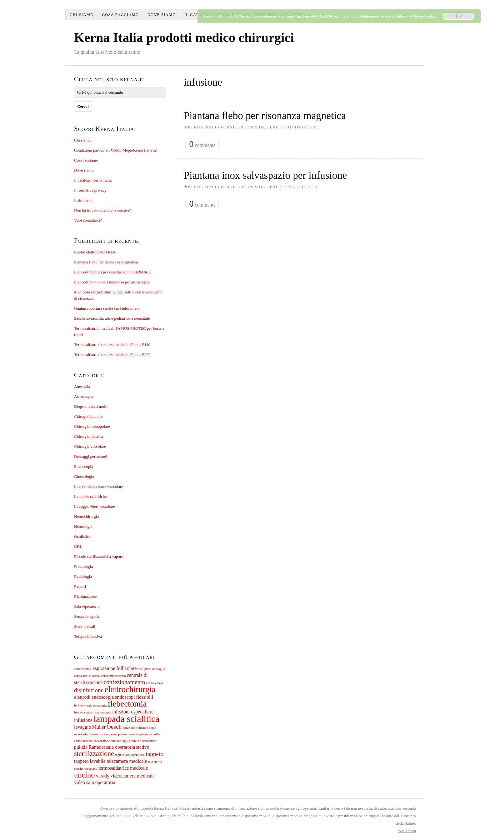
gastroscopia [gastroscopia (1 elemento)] (102, 712)
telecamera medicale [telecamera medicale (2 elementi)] (127, 761)
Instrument (83, 200)
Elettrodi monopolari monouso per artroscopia (111, 282)
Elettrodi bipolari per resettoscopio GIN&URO (112, 272)
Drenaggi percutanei (90, 456)
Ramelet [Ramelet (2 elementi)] (96, 747)
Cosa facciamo (120, 14)
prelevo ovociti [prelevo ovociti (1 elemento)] (128, 734)
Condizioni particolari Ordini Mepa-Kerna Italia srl (116, 150)
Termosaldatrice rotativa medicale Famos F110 (112, 344)
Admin (407, 830)
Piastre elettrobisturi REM (95, 252)
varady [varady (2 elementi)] (102, 775)
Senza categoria (87, 616)
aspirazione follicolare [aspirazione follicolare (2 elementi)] (114, 668)
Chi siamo (82, 14)
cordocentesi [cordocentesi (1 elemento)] (154, 683)
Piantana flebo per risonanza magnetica (265, 115)
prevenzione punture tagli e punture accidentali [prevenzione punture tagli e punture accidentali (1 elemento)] (124, 740)
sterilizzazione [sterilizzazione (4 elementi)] (94, 754)
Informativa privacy (90, 190)
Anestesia (82, 386)
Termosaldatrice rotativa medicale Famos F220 (112, 354)
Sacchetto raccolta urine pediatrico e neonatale (112, 318)
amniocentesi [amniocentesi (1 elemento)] (83, 669)
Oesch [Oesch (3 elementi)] (114, 726)
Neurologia (83, 526)
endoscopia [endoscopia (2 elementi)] (103, 697)
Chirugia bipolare (88, 416)
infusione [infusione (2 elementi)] (83, 720)
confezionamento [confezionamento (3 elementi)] (124, 682)
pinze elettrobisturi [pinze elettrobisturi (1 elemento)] (135, 727)
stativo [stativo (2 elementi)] (142, 747)
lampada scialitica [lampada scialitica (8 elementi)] (126, 719)
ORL (78, 546)
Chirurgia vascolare (90, 446)
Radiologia (83, 576)
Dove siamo (161, 14)
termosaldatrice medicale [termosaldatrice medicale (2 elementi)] (123, 768)
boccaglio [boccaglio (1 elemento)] (158, 669)
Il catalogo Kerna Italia (93, 180)
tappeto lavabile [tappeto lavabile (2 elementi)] (90, 761)
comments (202, 144)
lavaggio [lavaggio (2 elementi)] (82, 727)
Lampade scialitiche (90, 496)
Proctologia (83, 566)
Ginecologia (84, 476)
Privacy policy (424, 16)
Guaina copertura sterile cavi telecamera (106, 308)
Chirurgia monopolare (92, 426)
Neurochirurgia (86, 516)
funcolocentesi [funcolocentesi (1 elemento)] (83, 712)
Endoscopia (83, 466)
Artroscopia (83, 396)
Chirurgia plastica (88, 436)
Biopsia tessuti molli (91, 406)
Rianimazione (85, 596)
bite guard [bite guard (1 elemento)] (144, 669)
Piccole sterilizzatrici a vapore (98, 556)
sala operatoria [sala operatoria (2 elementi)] (120, 747)
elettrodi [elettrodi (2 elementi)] (82, 697)
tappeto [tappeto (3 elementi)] (154, 754)
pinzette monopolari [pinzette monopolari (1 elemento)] (103, 734)
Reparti (80, 586)
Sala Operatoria (86, 606)
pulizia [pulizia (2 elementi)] (81, 747)
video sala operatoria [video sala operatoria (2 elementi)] (94, 782)
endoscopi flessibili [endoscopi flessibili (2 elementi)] (134, 697)
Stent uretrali (84, 626)
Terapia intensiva (88, 636)
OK (458, 16)
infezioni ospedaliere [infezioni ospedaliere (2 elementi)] (132, 711)
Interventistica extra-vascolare (98, 486)
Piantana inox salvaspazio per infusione (265, 175)
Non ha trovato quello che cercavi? (102, 210)
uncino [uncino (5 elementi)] (84, 775)
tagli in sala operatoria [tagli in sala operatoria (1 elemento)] (130, 755)
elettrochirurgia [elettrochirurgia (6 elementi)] (129, 689)
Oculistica (82, 536)
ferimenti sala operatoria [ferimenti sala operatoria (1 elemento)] (90, 705)
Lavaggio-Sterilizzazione (94, 506)
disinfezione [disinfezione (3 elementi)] (88, 690)
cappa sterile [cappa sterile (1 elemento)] (82, 676)
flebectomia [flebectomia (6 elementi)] (127, 703)
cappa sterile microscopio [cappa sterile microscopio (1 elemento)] (109, 676)
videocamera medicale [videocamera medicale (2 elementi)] (132, 775)
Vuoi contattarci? (88, 220)
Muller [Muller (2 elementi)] (99, 727)
